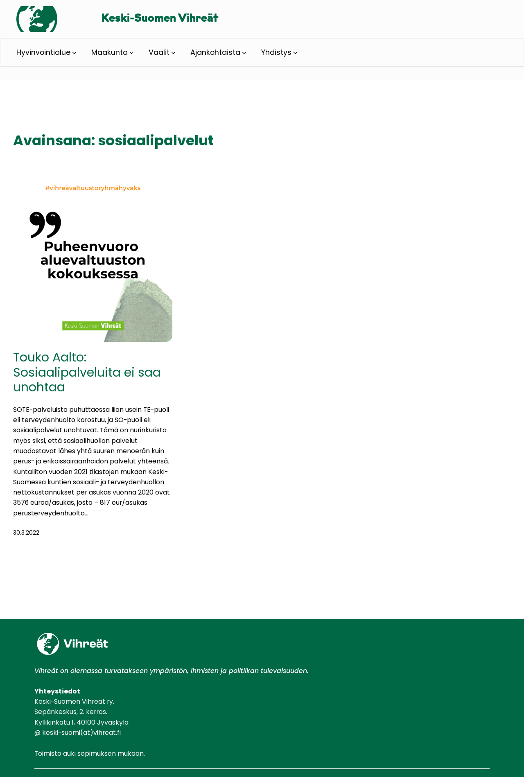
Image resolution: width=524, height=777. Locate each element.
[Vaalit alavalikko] (173, 52)
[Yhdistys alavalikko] (295, 52)
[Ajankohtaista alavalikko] (244, 52)
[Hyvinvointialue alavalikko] (74, 52)
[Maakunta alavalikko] (131, 52)
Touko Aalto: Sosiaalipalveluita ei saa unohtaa (87, 372)
